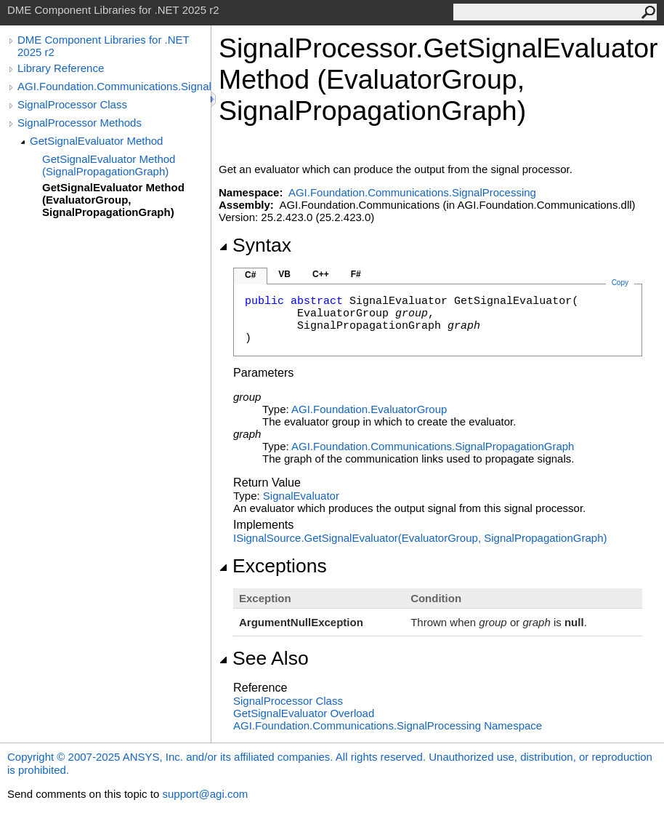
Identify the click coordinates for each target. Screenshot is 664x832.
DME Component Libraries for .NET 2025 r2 (103, 45)
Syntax (255, 245)
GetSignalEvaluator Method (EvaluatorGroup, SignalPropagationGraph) (113, 199)
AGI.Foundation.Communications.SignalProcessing (114, 86)
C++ (320, 274)
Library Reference (60, 68)
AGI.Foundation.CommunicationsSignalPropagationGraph (432, 446)
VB (284, 274)
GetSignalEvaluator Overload (303, 713)
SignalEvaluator (301, 495)
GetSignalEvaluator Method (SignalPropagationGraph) (108, 165)
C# (250, 275)
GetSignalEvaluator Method (96, 141)
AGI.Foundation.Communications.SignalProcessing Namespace (387, 725)
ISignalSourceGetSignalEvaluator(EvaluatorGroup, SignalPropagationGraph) (420, 538)
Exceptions (273, 566)
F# (356, 274)
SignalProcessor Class (72, 104)
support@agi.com (205, 794)
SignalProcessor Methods (79, 122)
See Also (264, 658)
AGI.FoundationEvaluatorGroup (369, 409)
